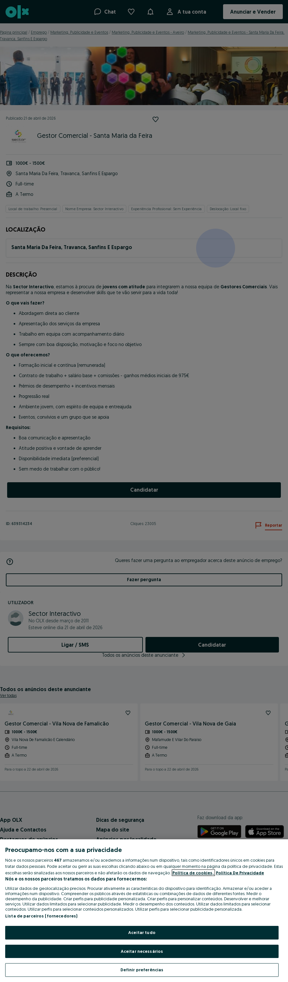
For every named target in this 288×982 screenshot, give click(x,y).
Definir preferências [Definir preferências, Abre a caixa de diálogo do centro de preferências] (142, 969)
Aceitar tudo (142, 932)
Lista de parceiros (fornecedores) (41, 915)
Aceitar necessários (142, 951)
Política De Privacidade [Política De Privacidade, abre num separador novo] (240, 872)
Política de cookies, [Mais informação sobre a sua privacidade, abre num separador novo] (193, 872)
